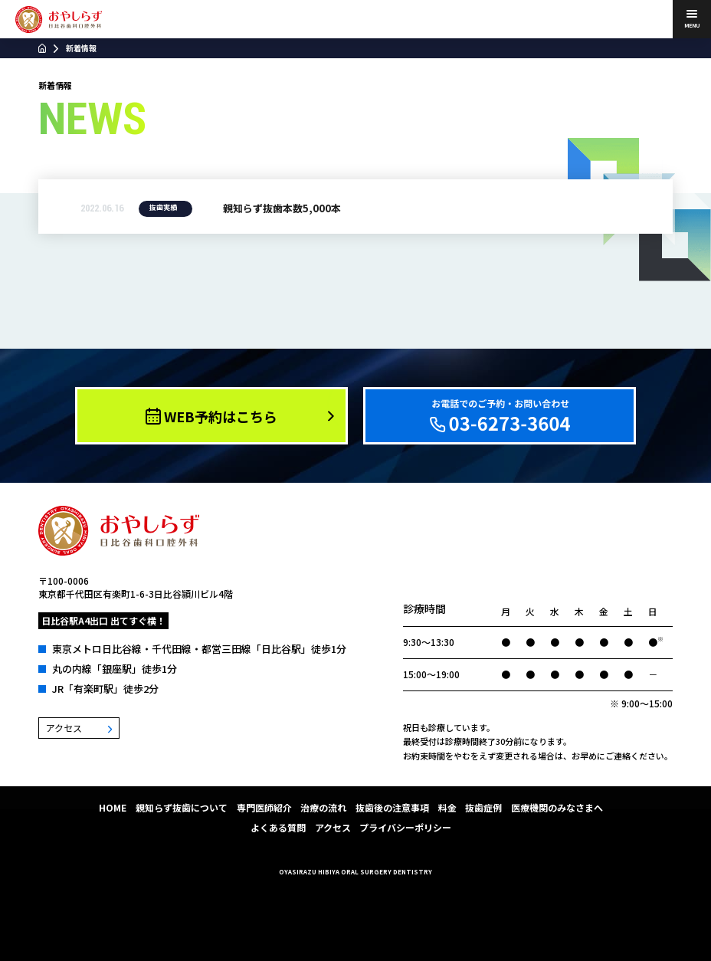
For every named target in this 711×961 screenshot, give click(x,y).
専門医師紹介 (264, 807)
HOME (112, 807)
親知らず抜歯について (182, 807)
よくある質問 (278, 827)
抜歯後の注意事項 (392, 807)
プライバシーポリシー (405, 827)
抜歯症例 (483, 807)
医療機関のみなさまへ (557, 807)
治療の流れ (323, 807)
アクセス (333, 827)
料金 (447, 807)
